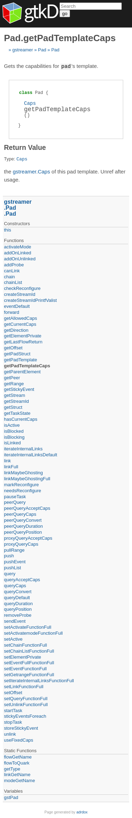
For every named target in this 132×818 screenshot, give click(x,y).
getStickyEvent (19, 389)
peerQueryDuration (23, 525)
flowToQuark (16, 762)
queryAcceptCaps (22, 579)
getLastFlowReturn (23, 341)
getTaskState (17, 413)
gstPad (11, 797)
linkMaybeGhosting (23, 472)
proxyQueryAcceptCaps (28, 537)
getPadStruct (17, 353)
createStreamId (19, 294)
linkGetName (17, 774)
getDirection (16, 329)
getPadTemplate (20, 359)
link (7, 460)
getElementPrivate (22, 335)
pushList (12, 567)
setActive (13, 638)
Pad (42, 49)
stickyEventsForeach (25, 715)
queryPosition (18, 608)
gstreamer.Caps (31, 171)
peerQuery (14, 502)
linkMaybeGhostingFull (27, 478)
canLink (12, 270)
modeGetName (19, 780)
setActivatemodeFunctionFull (33, 632)
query (9, 573)
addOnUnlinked (20, 258)
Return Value (25, 147)
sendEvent (14, 620)
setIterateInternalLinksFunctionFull (39, 680)
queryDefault (17, 597)
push (9, 555)
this (7, 229)
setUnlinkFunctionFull (26, 704)
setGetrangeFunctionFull (29, 674)
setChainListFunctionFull (29, 650)
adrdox (82, 812)
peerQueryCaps (20, 513)
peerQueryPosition (23, 531)
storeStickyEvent (21, 727)
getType (12, 768)
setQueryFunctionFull (26, 698)
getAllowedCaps (20, 318)
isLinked (12, 442)
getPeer (12, 377)
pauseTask (15, 496)
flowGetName (18, 756)
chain (9, 276)
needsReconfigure (22, 490)
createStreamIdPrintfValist (30, 300)
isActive (12, 424)
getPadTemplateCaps (27, 365)
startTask (13, 710)
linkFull (11, 466)
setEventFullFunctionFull (29, 662)
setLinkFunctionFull (23, 686)
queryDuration (18, 603)
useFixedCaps (18, 739)
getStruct (13, 407)
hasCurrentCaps (20, 418)
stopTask (13, 721)
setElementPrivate (22, 656)
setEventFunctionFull (25, 668)
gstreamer (22, 49)
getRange (14, 383)
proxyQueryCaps (21, 543)
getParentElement (22, 371)
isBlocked (14, 430)
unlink (10, 733)
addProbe (14, 264)
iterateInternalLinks (23, 448)
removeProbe (17, 614)
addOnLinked (17, 252)
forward (11, 312)
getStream (14, 395)
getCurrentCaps (20, 323)
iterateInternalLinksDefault (30, 454)
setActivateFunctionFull (27, 626)
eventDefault (17, 306)
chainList (13, 282)
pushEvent (14, 561)
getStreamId (16, 401)
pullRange (14, 549)
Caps (30, 103)
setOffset (13, 692)
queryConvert (17, 591)
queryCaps (15, 585)
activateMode (17, 246)
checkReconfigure (22, 288)
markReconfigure (21, 484)
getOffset (13, 347)
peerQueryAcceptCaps (27, 508)
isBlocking (14, 436)
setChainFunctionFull (25, 644)
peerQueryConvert (23, 519)
